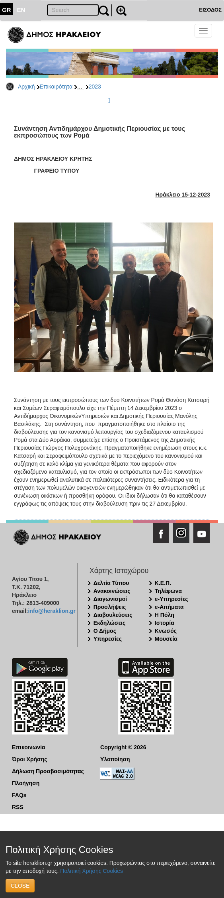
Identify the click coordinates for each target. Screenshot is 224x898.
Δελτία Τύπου (111, 583)
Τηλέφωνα (168, 591)
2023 (95, 86)
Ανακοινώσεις (112, 591)
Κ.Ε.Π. (163, 583)
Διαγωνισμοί (110, 599)
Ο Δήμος (104, 631)
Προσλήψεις (109, 607)
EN (21, 9)
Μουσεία (166, 639)
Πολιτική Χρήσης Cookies (91, 871)
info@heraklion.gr (51, 611)
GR (6, 9)
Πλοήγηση (25, 783)
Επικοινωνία (28, 747)
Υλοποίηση (115, 759)
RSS (17, 807)
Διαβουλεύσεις (112, 615)
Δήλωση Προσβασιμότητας (48, 771)
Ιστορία (164, 623)
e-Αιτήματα (169, 607)
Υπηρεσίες (107, 639)
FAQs (19, 795)
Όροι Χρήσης (29, 759)
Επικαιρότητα (56, 86)
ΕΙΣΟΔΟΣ (210, 10)
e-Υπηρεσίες (171, 599)
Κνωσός (166, 631)
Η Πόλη (164, 615)
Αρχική (26, 86)
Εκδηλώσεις (109, 623)
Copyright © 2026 (123, 747)
